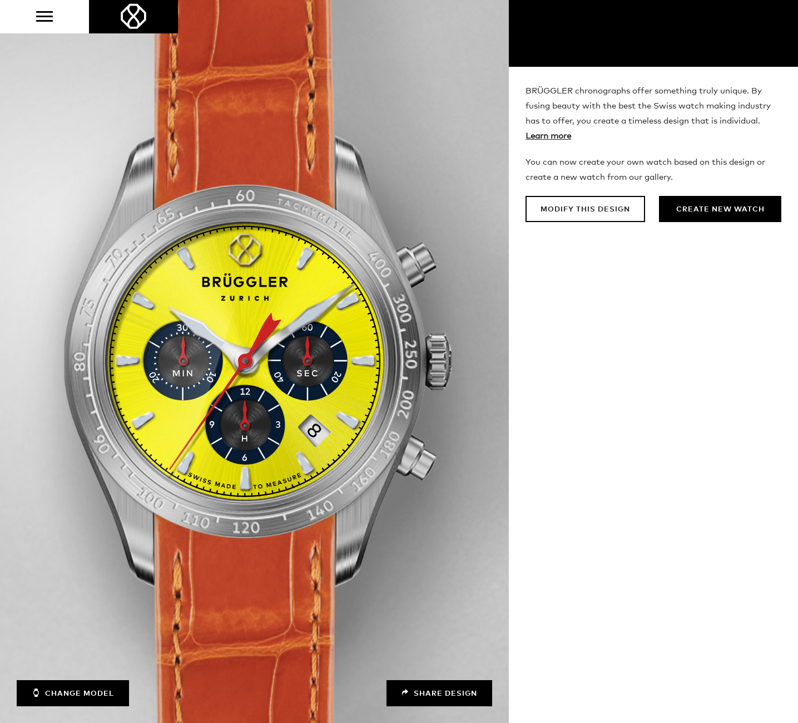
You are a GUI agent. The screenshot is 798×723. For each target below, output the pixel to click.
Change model (73, 692)
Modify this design (585, 209)
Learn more (548, 136)
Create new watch (720, 209)
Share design (439, 693)
